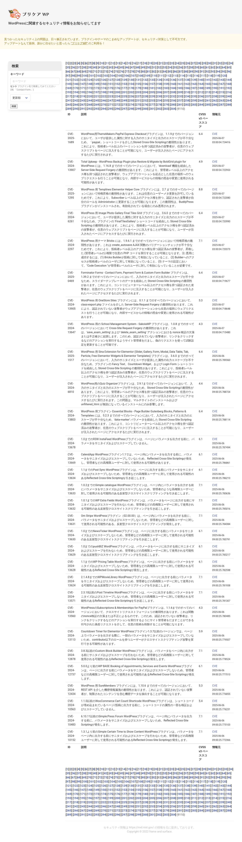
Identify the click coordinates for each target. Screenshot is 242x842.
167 (221, 84)
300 (145, 108)
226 (131, 96)
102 (98, 75)
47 (132, 67)
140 (200, 79)
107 (133, 75)
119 (216, 75)
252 (145, 100)
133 (152, 79)
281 (180, 104)
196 (89, 92)
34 (230, 63)
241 (68, 100)
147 (82, 84)
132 (145, 79)
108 (140, 75)
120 (224, 75)
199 (110, 92)
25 (182, 63)
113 (175, 75)
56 (180, 67)
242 (75, 100)
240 (228, 96)
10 (102, 63)
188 (200, 88)
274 (131, 104)
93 (212, 71)
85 (169, 71)
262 (214, 100)
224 (117, 96)
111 (161, 75)
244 (89, 100)
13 (118, 63)
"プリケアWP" (79, 43)
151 (110, 84)
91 (202, 71)
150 (103, 84)
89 (191, 71)
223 (110, 96)
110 (154, 75)
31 (214, 63)
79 (137, 71)
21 (161, 63)
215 (221, 92)
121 (68, 79)
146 (75, 84)
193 (68, 92)
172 (89, 88)
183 (166, 88)
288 (228, 104)
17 (139, 63)
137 (180, 79)
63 (218, 67)
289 (68, 108)
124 (89, 79)
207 (166, 92)
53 (164, 67)
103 (105, 75)
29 (204, 63)
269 (96, 104)
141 (207, 79)
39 (89, 67)
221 (96, 96)
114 (182, 75)
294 (103, 108)
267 (82, 104)
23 (171, 63)
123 (82, 79)
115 (189, 75)
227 (138, 96)
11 (107, 63)
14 (123, 63)
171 (82, 88)
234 (187, 96)
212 (200, 92)
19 (150, 63)
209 (180, 92)
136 (173, 79)
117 (203, 75)
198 (103, 92)
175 (110, 88)
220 (89, 96)
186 (187, 88)
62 (212, 67)
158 (159, 84)
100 (85, 75)
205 (152, 92)
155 (138, 84)
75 (116, 71)
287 (221, 104)
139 (193, 79)
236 (200, 96)
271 (110, 104)
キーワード (17, 74)
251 (138, 100)
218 (75, 96)
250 (131, 100)
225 (124, 96)
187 (193, 88)
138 (187, 79)
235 (193, 96)
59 (196, 67)
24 (177, 63)
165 (207, 84)
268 (89, 104)
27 (193, 63)
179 (138, 88)
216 (228, 92)
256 (173, 100)
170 (75, 88)
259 (193, 100)
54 (169, 67)
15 (128, 63)
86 (175, 71)
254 (159, 100)
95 (223, 71)
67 (73, 71)
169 (68, 88)
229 (152, 96)
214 (214, 92)
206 (159, 92)
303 (166, 108)
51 (153, 67)
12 (112, 63)
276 (145, 104)
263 (221, 100)
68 (78, 71)
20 (155, 63)
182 (159, 88)
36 (73, 67)
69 (84, 71)
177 (124, 88)
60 (202, 67)
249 (124, 100)
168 (228, 84)
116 (196, 75)
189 (207, 88)
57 (186, 67)
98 (73, 75)
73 (105, 71)
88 (185, 71)
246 (103, 100)
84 (164, 71)
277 (152, 104)
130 (131, 79)
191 (221, 88)
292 (89, 108)
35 (67, 67)
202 (131, 92)
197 (96, 92)
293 (96, 108)
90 (196, 71)
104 (112, 75)
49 (143, 67)
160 (173, 84)
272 (117, 104)
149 (96, 84)
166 (214, 84)
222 (103, 96)
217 (68, 96)
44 (116, 67)
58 (191, 67)
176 (117, 88)
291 (82, 108)
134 (159, 79)
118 (210, 75)
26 (188, 63)
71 (94, 71)
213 (207, 92)
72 (100, 71)
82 (153, 71)
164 (200, 84)
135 (166, 79)
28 (198, 63)
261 (207, 100)
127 (110, 79)
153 (124, 84)
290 (75, 108)
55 (175, 67)
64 (223, 67)
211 (193, 92)
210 (187, 92)
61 (207, 67)
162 (187, 84)
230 (159, 96)
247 (110, 100)
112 (168, 75)
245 (96, 100)
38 (84, 67)
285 (207, 104)
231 (166, 96)
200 (117, 92)
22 (166, 63)
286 (214, 104)
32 (220, 63)
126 (103, 79)
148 (89, 84)
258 (187, 100)
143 (221, 79)
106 (126, 75)
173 (96, 88)
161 (180, 84)
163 (193, 84)
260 (200, 100)
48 (137, 67)
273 (124, 104)
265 (68, 104)
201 (124, 92)
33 (225, 63)
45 (121, 67)
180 (145, 88)
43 (110, 67)
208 (173, 92)
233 (180, 96)
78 (132, 71)
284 (200, 104)
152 (117, 84)
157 (152, 84)
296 (117, 108)
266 (75, 104)
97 (67, 75)
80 (143, 71)
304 (173, 108)
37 (78, 67)
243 (82, 100)
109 (147, 75)
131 (138, 79)
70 (89, 71)
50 (148, 67)
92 (207, 71)
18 (145, 63)
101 (91, 75)
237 (207, 96)
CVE (214, 134)
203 (138, 92)
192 (228, 88)
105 (119, 75)
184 (173, 88)
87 (180, 71)
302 (159, 108)
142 (214, 79)
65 (228, 67)
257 (180, 100)
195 (82, 92)
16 (134, 63)
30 (209, 63)
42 (105, 67)
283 (193, 104)
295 (110, 108)
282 (187, 104)
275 (138, 104)
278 (159, 104)
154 (131, 84)
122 (75, 79)
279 (166, 104)
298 (131, 108)
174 (103, 88)
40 (94, 67)
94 (218, 71)
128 (117, 79)
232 (173, 96)
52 (159, 67)
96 (228, 71)
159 (166, 84)
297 (124, 108)
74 (110, 71)
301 (152, 108)
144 (228, 79)
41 (100, 67)
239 (221, 96)
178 (131, 88)
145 (68, 84)
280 (173, 104)
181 (152, 88)
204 (145, 92)
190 (214, 88)
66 (67, 71)
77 (126, 71)
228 (145, 96)
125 (96, 79)
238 (214, 96)
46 (126, 67)
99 (78, 75)
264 (228, 100)
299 (138, 108)
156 (145, 84)
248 (117, 100)
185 (180, 88)
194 (75, 92)
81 (148, 71)
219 (82, 96)
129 (124, 79)
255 (166, 100)
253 (152, 100)
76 (121, 71)
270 (103, 104)
